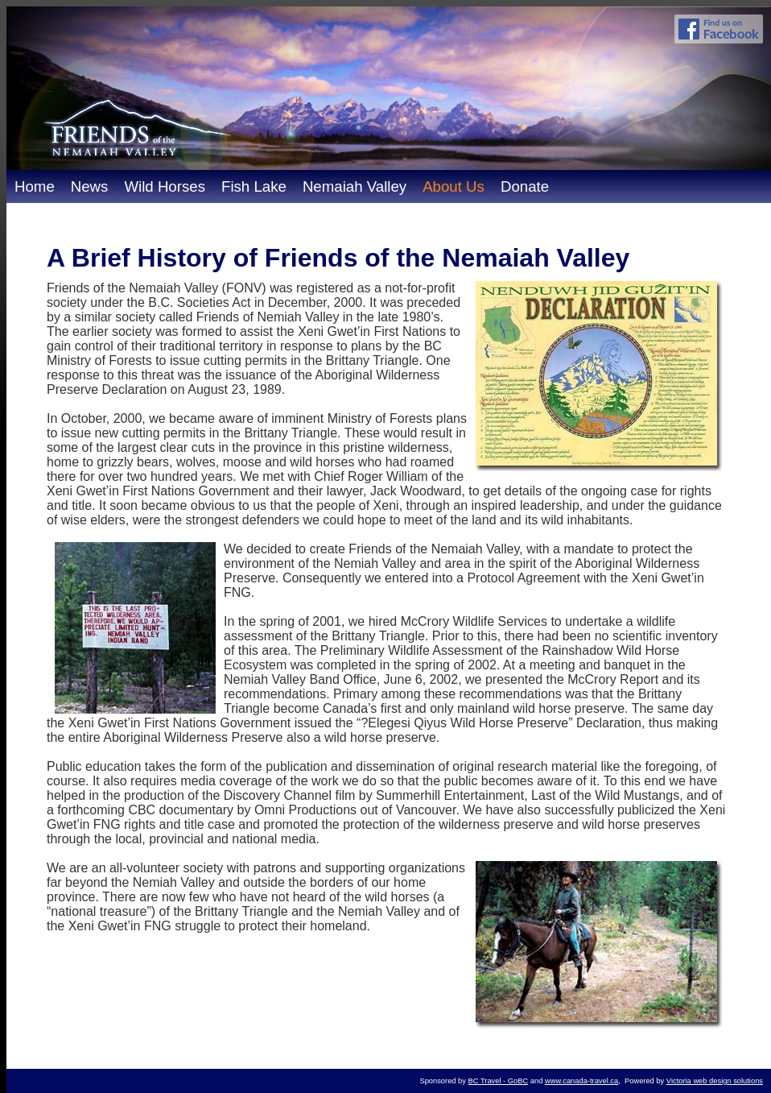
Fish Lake (254, 186)
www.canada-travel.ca (581, 1081)
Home (34, 186)
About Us (453, 186)
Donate (525, 186)
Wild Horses (164, 186)
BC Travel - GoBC (498, 1081)
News (90, 186)
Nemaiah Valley (354, 186)
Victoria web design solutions (714, 1081)
